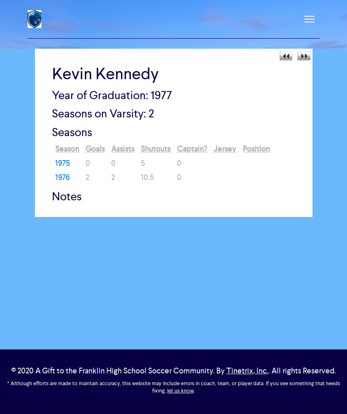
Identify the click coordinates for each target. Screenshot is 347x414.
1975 (62, 163)
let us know (180, 390)
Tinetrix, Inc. (247, 371)
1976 (62, 177)
